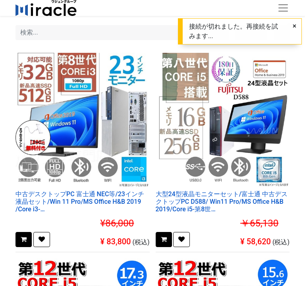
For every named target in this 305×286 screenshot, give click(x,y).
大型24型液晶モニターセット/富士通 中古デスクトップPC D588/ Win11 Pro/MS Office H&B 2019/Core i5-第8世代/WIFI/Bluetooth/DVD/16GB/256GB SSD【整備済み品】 (222, 201)
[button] (23, 239)
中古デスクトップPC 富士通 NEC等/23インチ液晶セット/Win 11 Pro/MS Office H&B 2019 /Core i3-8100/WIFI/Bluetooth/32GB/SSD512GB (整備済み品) (82, 201)
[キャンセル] (294, 26)
